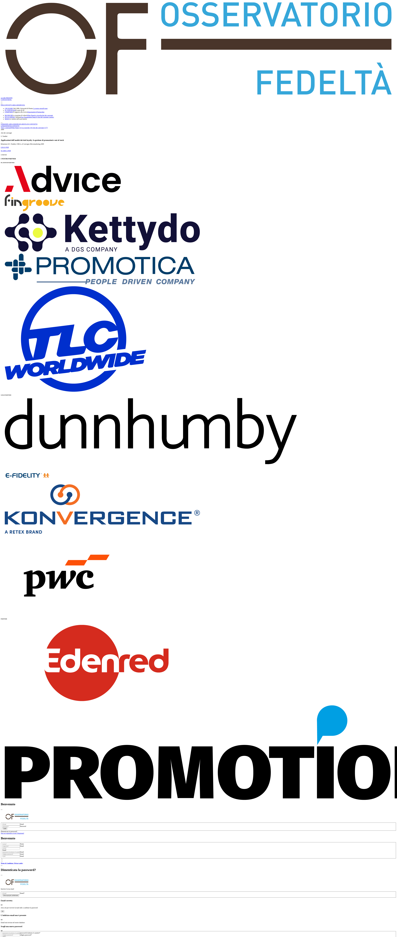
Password (23, 826)
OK (2, 911)
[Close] (1, 809)
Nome (22, 844)
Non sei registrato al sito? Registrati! (12, 833)
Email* (22, 893)
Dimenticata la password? (9, 831)
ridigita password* (26, 935)
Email (22, 824)
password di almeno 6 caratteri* (30, 933)
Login (4, 828)
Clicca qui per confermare (10, 895)
